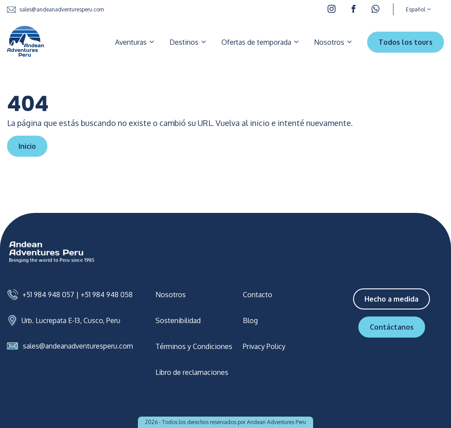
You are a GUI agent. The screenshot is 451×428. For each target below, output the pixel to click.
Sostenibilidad (178, 320)
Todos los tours (406, 42)
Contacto (257, 294)
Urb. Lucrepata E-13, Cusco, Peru (71, 320)
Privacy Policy (264, 346)
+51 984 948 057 (48, 294)
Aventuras (135, 42)
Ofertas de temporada (260, 42)
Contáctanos (392, 327)
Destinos (188, 42)
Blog (250, 320)
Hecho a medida (391, 299)
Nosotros (333, 42)
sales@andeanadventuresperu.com (55, 9)
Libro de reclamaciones (191, 372)
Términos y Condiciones (193, 346)
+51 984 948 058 (107, 294)
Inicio (27, 146)
